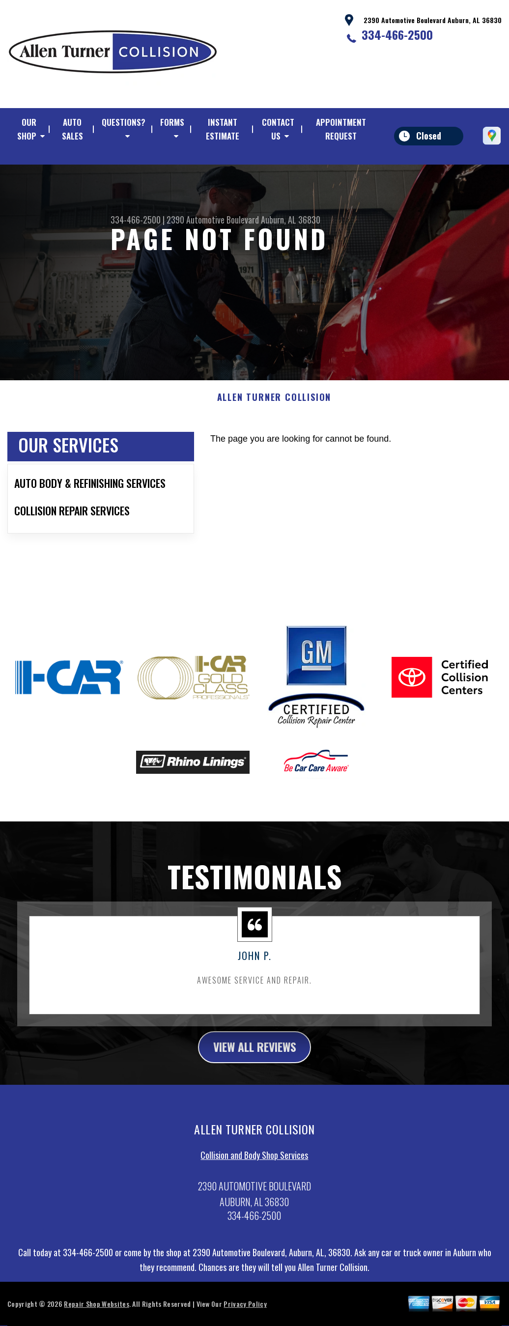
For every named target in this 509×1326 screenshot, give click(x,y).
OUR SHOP (26, 129)
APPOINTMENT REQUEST (341, 129)
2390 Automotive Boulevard (213, 219)
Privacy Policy (245, 1316)
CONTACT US (278, 129)
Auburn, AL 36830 (290, 219)
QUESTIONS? (123, 122)
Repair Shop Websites (96, 1316)
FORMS (172, 122)
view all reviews (255, 1059)
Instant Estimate (222, 129)
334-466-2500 (397, 34)
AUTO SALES (72, 129)
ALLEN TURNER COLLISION (274, 409)
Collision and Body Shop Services (254, 1167)
